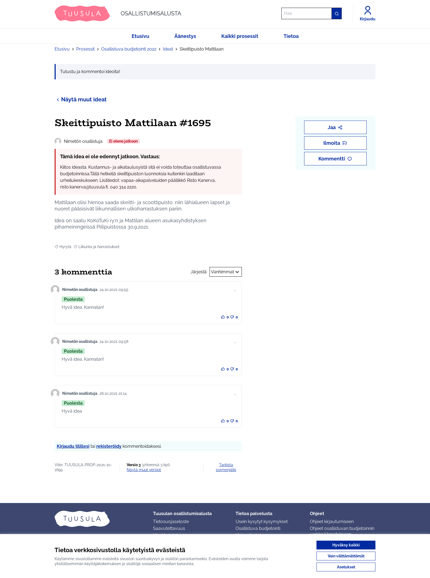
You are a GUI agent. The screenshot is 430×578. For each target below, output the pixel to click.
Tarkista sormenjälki (226, 467)
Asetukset (346, 567)
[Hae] (311, 13)
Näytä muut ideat (81, 99)
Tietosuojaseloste (171, 521)
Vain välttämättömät (346, 556)
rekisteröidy (108, 446)
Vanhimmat (226, 272)
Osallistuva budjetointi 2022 (128, 49)
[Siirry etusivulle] (118, 13)
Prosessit (85, 49)
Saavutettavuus (169, 528)
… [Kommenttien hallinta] (235, 289)
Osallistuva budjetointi (258, 528)
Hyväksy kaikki (346, 545)
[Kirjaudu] (367, 13)
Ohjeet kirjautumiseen (332, 521)
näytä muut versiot (144, 470)
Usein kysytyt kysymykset (262, 521)
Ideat (168, 49)
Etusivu (62, 49)
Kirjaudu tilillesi (73, 446)
